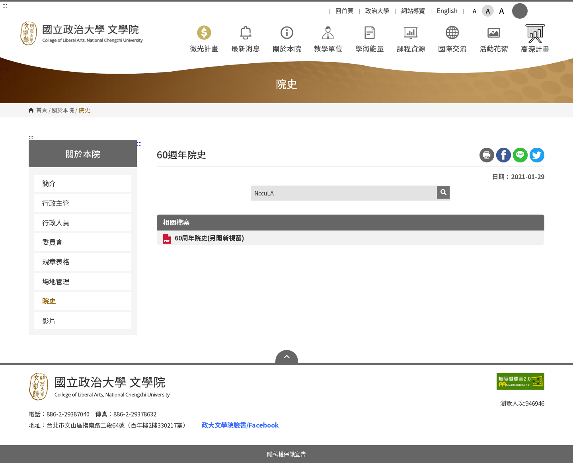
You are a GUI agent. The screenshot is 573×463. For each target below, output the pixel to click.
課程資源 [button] (411, 38)
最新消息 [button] (245, 38)
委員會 (83, 242)
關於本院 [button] (287, 38)
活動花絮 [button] (493, 38)
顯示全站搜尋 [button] (520, 11)
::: (4, 5)
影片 (49, 320)
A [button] (474, 11)
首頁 (41, 110)
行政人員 (55, 222)
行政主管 (55, 203)
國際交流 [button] (452, 38)
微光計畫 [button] (204, 38)
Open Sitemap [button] (286, 356)
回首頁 (344, 11)
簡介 (49, 183)
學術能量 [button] (369, 38)
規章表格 (83, 261)
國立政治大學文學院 (28, 27)
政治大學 (377, 11)
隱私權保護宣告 (286, 454)
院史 (49, 301)
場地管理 (83, 281)
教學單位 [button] (328, 38)
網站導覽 (413, 11)
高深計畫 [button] (535, 38)
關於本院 (63, 110)
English (447, 11)
